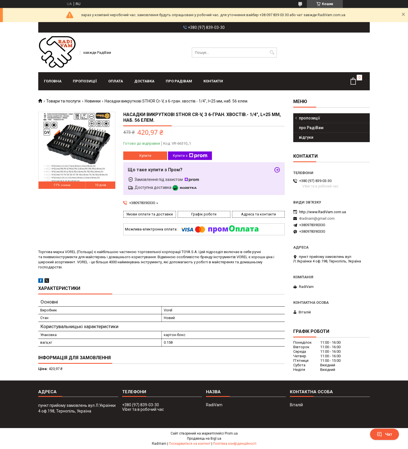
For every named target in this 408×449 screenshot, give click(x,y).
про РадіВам (179, 81)
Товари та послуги (63, 101)
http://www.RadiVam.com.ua (322, 212)
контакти (213, 81)
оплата (115, 81)
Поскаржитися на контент (190, 444)
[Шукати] (272, 52)
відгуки (306, 137)
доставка (144, 81)
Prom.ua (231, 433)
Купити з (190, 155)
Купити (145, 155)
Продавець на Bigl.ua (204, 439)
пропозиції (85, 81)
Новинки (93, 101)
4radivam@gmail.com (317, 218)
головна (52, 81)
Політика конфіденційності (234, 444)
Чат (384, 434)
